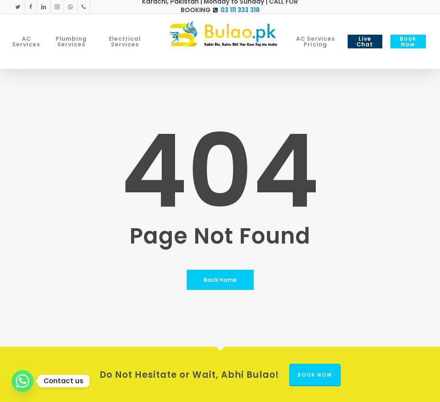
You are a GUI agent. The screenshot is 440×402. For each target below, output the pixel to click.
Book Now (315, 374)
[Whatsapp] (22, 381)
